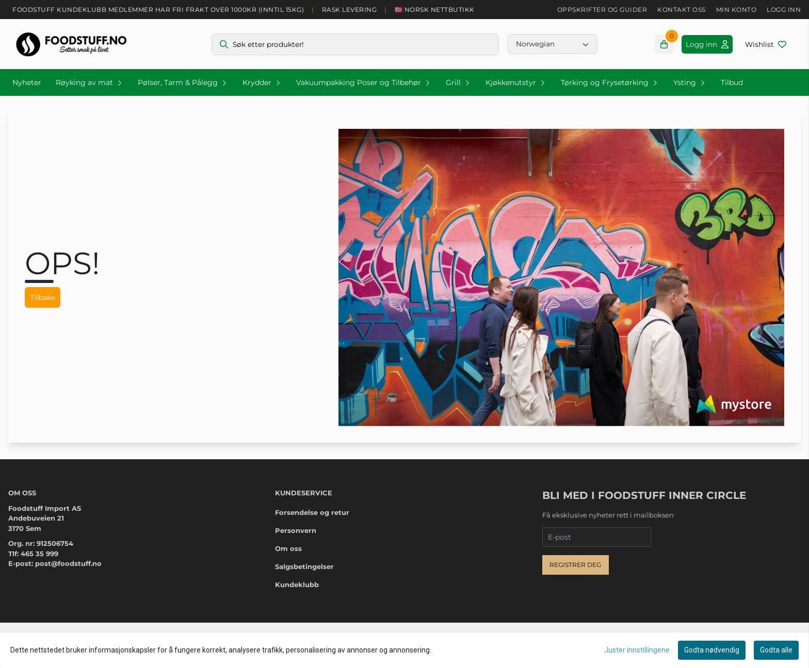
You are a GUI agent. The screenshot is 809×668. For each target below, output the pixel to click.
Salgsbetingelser (304, 566)
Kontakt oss (681, 9)
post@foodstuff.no (68, 563)
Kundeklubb (297, 584)
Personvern (295, 530)
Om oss (288, 548)
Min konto (736, 9)
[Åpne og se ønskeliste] (765, 44)
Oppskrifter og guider (602, 9)
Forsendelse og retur (312, 512)
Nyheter (26, 82)
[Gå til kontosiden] (707, 44)
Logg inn (784, 9)
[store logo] (71, 44)
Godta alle (776, 650)
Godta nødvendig (711, 650)
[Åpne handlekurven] (664, 44)
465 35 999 (39, 553)
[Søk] (355, 44)
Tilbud (732, 82)
